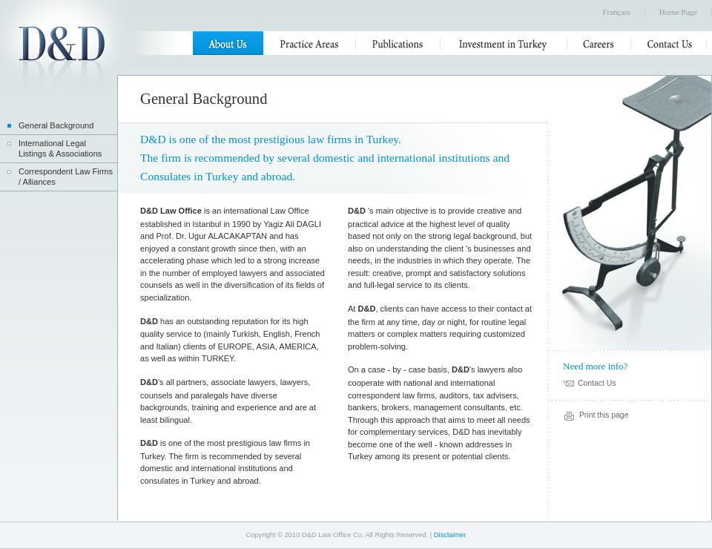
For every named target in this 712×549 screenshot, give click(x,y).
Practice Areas (309, 43)
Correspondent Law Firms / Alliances (66, 176)
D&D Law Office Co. (62, 57)
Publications (398, 43)
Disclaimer (450, 535)
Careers (599, 43)
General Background (56, 125)
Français (616, 11)
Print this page (603, 415)
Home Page (678, 11)
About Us (228, 43)
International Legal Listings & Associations (60, 148)
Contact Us (669, 43)
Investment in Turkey (504, 43)
